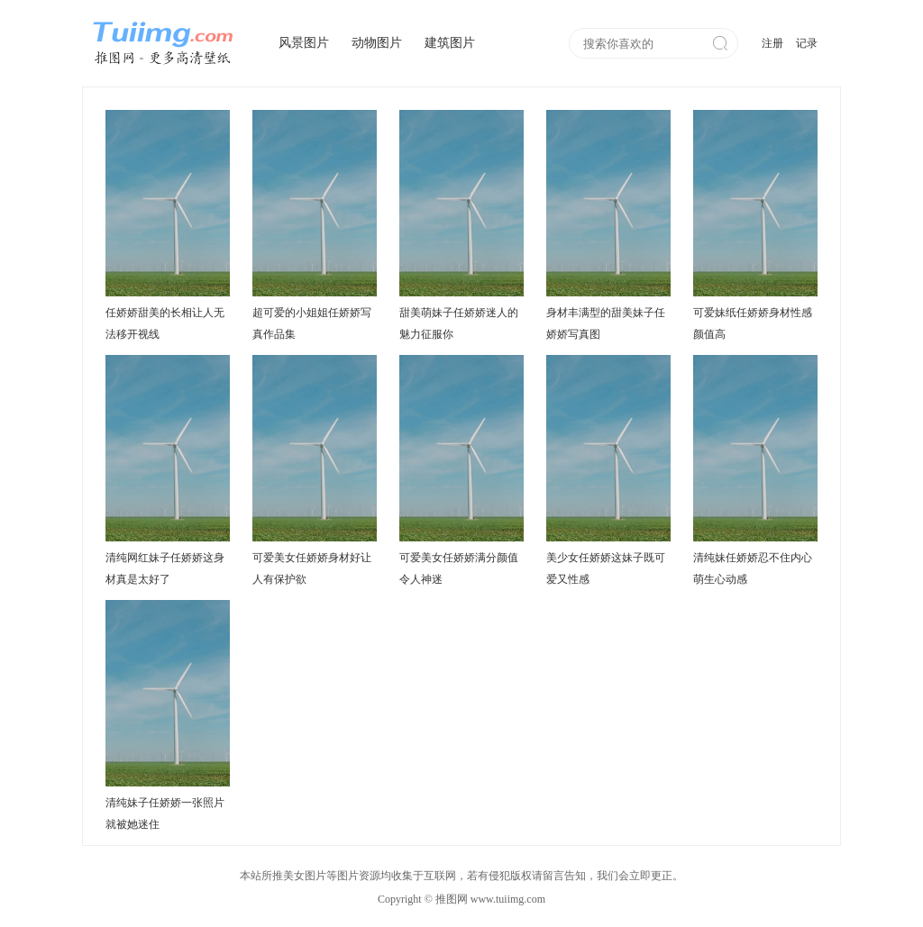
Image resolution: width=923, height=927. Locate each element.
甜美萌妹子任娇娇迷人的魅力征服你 (458, 323)
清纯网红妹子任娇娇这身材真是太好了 (164, 568)
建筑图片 (450, 43)
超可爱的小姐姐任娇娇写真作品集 (311, 323)
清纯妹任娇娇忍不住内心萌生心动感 (752, 568)
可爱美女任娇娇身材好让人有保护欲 (311, 568)
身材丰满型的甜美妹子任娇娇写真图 (605, 323)
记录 (807, 43)
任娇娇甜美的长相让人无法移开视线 (164, 323)
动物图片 (377, 43)
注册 (772, 43)
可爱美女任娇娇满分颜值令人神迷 (458, 568)
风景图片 (304, 43)
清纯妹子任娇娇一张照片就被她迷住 (164, 813)
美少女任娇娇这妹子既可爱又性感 (605, 568)
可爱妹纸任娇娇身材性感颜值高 (752, 323)
